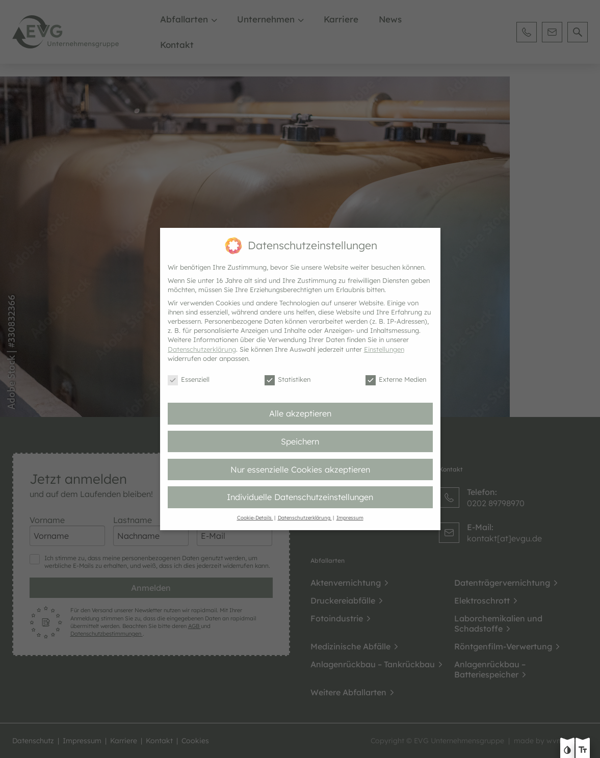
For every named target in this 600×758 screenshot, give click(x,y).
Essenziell (189, 379)
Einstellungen (384, 349)
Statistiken (287, 379)
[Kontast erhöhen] (567, 751)
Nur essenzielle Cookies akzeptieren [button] (300, 469)
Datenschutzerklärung (202, 349)
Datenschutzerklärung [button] (305, 517)
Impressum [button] (349, 517)
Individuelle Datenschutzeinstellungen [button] (300, 497)
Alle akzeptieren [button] (300, 413)
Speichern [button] (300, 441)
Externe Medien (396, 379)
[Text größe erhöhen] (583, 751)
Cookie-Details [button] (255, 517)
